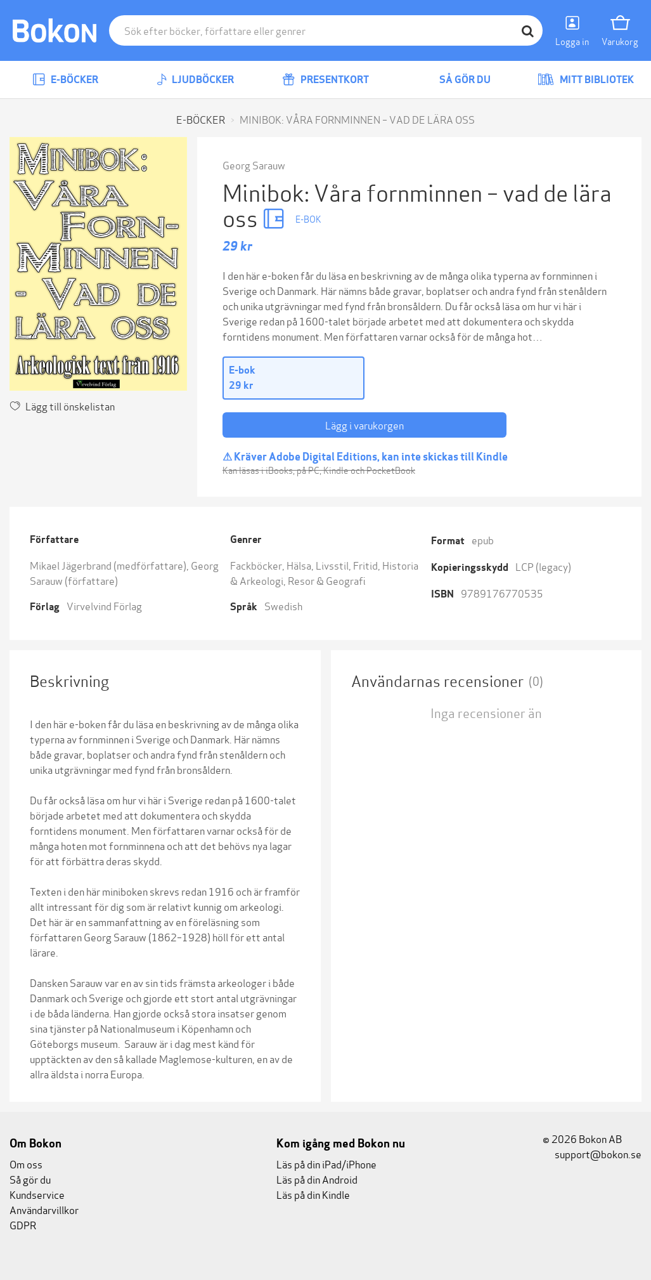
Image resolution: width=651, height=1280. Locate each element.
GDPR (23, 1224)
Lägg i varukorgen (364, 424)
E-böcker (65, 79)
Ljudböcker (195, 79)
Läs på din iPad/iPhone (326, 1163)
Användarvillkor (44, 1209)
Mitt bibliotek (586, 79)
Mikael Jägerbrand (71, 565)
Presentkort (325, 79)
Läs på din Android (317, 1179)
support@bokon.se (592, 1153)
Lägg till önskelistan (62, 405)
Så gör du (456, 79)
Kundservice (37, 1194)
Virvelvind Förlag (104, 605)
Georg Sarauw (253, 164)
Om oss (26, 1163)
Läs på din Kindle (313, 1194)
